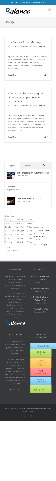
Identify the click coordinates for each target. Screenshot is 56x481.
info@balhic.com (39, 2)
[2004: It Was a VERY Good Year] (11, 198)
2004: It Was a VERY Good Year (29, 198)
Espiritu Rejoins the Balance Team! (41, 298)
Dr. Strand (14, 46)
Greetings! (11, 186)
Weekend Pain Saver (41, 288)
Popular (12, 165)
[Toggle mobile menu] (50, 9)
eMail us (14, 250)
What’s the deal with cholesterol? (41, 278)
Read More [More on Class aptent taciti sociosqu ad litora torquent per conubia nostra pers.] (12, 137)
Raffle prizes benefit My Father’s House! (33, 173)
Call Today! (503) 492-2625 (20, 2)
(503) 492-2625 (15, 389)
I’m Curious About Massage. (24, 42)
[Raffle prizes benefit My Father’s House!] (11, 173)
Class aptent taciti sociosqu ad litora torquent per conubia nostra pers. (26, 97)
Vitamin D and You (41, 309)
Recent (28, 165)
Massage (42, 46)
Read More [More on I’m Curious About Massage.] (12, 75)
